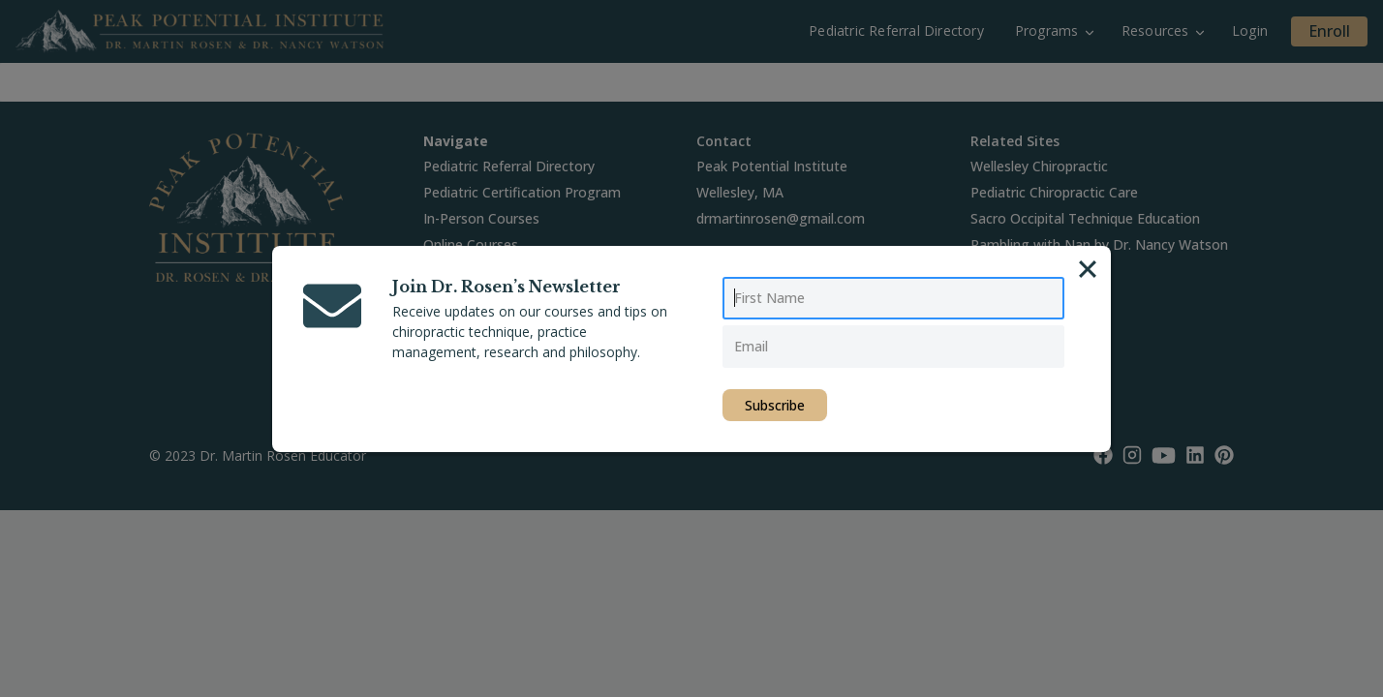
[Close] (1087, 269)
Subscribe (775, 405)
